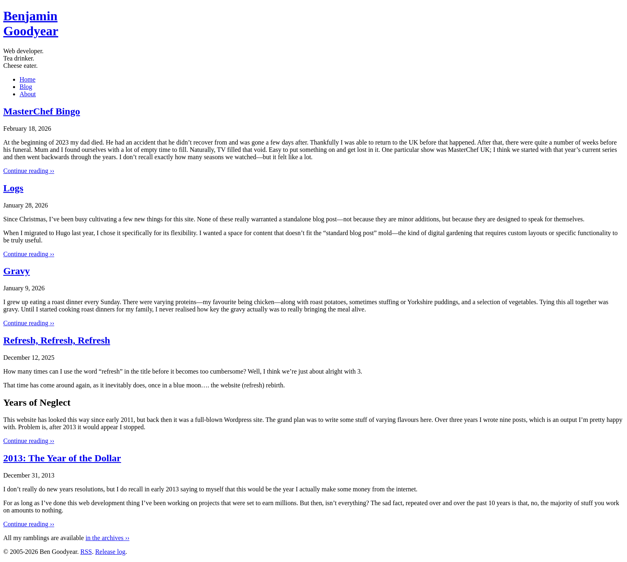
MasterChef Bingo (41, 111)
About (28, 94)
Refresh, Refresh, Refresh (56, 340)
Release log (110, 551)
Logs (13, 188)
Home (27, 79)
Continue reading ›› (28, 170)
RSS (86, 551)
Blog (26, 86)
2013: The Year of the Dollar (62, 458)
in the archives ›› (107, 537)
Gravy (16, 271)
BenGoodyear (30, 23)
